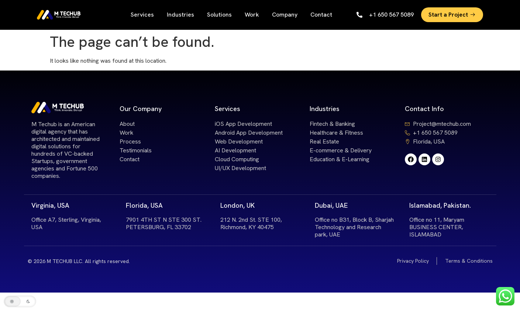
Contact (321, 14)
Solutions (219, 14)
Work (252, 14)
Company (284, 14)
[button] (20, 301)
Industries (180, 14)
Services (142, 14)
